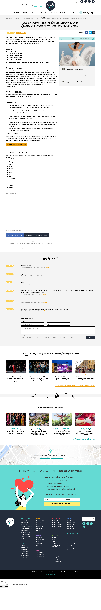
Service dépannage (56, 556)
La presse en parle (25, 533)
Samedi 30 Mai (24, 552)
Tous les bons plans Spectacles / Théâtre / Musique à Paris (74, 384)
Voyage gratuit (70, 527)
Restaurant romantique (57, 528)
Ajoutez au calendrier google (36, 235)
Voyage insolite (71, 525)
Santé (53, 538)
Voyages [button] (63, 12)
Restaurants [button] (43, 12)
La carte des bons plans (27, 525)
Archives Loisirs (71, 537)
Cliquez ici (35, 241)
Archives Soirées (71, 538)
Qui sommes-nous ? (57, 570)
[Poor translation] (5, 585)
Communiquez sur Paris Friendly (29, 570)
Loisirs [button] (25, 12)
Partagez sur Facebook (14, 235)
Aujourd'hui (23, 544)
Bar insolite (39, 536)
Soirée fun (38, 540)
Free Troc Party (24, 519)
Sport (39, 426)
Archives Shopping (71, 546)
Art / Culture (39, 527)
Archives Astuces (71, 548)
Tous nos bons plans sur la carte (50, 457)
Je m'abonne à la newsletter (16, 145)
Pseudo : (23, 321)
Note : (48, 321)
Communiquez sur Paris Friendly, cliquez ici (16, 247)
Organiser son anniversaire (39, 543)
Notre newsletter (25, 529)
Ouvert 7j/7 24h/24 (56, 560)
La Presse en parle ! (45, 570)
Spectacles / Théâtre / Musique (16, 373)
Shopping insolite (85, 426)
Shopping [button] (72, 12)
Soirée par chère (40, 538)
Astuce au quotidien (57, 552)
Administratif (55, 558)
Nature (38, 529)
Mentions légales (68, 570)
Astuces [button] (43, 17)
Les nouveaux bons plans (27, 527)
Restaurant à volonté (57, 523)
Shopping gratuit (40, 551)
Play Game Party (25, 521)
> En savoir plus (10, 86)
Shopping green (40, 555)
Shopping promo (40, 553)
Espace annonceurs (26, 535)
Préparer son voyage (72, 519)
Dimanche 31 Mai (25, 554)
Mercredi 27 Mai (24, 546)
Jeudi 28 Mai (24, 548)
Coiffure (54, 542)
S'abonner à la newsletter (62, 502)
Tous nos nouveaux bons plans (84, 438)
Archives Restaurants (72, 540)
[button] (80, 12)
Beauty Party (24, 523)
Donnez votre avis (21, 32)
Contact (23, 537)
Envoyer (91, 336)
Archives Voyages (71, 544)
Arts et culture (16, 426)
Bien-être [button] (54, 12)
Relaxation (54, 536)
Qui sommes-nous (25, 531)
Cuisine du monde (56, 519)
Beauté (53, 540)
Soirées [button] (33, 12)
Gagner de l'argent (56, 554)
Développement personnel (56, 544)
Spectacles (39, 521)
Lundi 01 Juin (24, 556)
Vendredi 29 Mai (25, 550)
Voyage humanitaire (72, 523)
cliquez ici (31, 107)
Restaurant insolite (56, 521)
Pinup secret (50, 575)
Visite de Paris (39, 525)
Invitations (16, 12)
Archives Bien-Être (71, 542)
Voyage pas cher (71, 521)
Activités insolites (40, 519)
